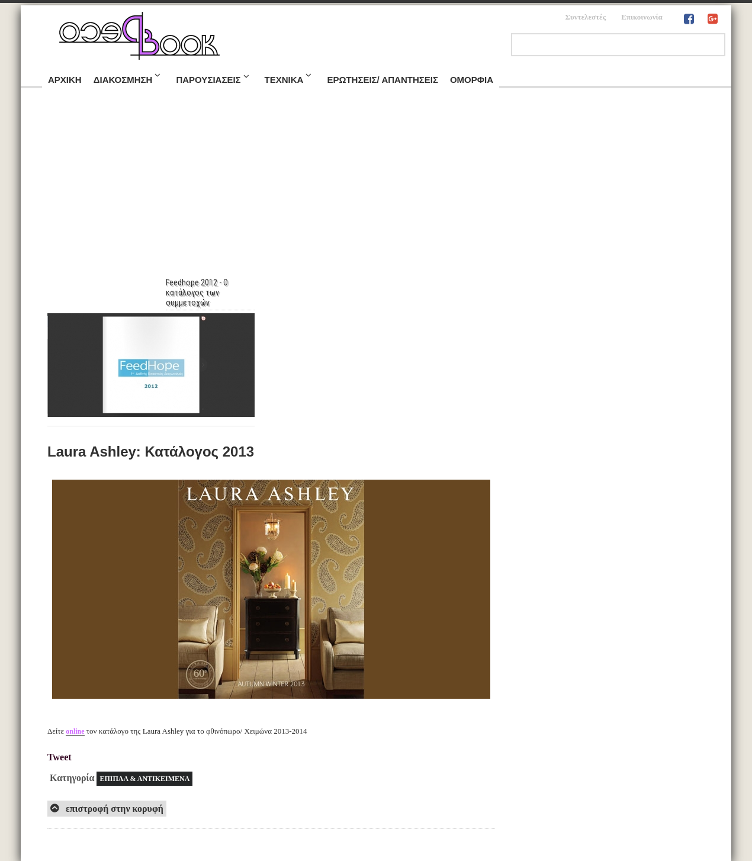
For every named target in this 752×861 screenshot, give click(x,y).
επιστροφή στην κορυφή (113, 809)
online (75, 731)
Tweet (59, 757)
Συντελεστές (585, 16)
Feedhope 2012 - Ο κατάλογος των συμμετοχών (203, 292)
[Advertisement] (376, 189)
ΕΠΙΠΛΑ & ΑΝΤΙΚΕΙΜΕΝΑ (144, 779)
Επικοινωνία (642, 16)
